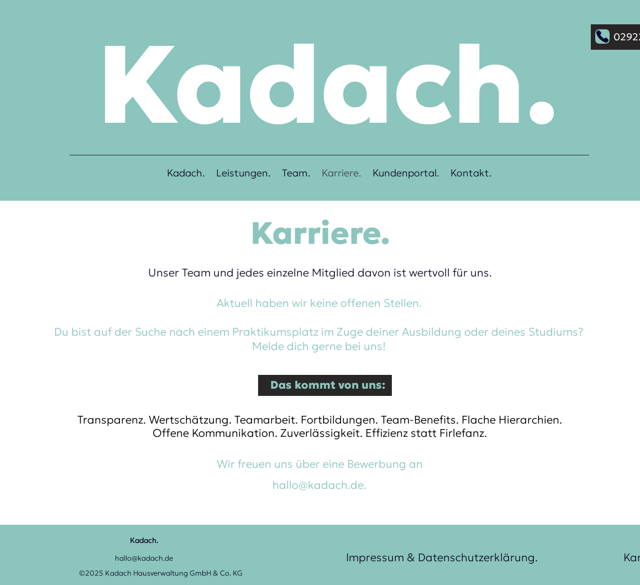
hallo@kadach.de (318, 485)
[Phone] (602, 36)
